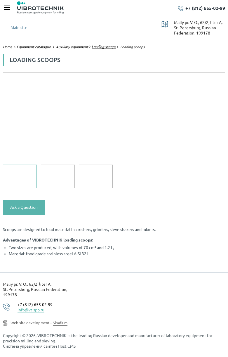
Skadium (60, 323)
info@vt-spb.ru (31, 310)
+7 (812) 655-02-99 (205, 8)
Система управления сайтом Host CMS (39, 346)
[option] (114, 116)
